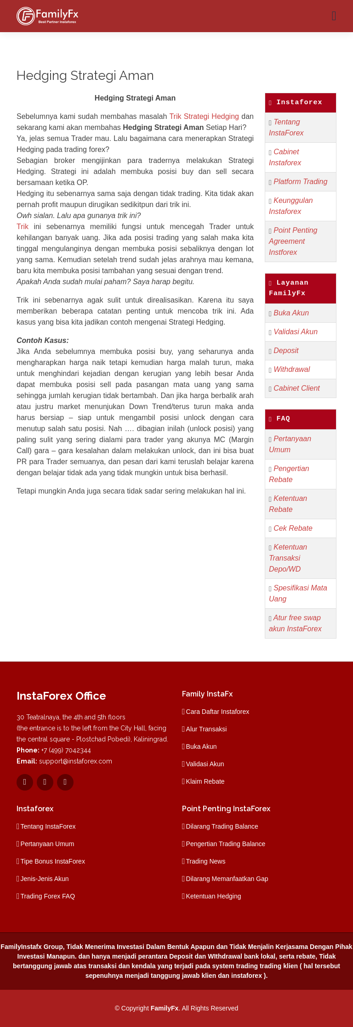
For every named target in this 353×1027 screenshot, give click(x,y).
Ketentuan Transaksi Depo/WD (288, 558)
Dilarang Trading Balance (222, 826)
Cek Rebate (293, 528)
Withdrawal (291, 369)
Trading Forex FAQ (48, 896)
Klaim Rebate (205, 781)
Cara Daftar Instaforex (218, 711)
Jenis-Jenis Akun (45, 878)
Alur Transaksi (206, 729)
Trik (22, 226)
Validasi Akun (295, 332)
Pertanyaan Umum (47, 844)
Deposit (285, 350)
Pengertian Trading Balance (226, 844)
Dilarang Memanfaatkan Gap (227, 878)
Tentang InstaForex (48, 826)
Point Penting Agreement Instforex (293, 241)
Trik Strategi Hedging (204, 116)
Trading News (206, 861)
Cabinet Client (296, 388)
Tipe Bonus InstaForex (53, 861)
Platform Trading (300, 181)
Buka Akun (291, 313)
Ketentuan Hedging (213, 896)
